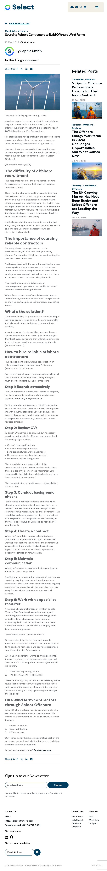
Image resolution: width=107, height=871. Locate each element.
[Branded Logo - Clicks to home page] (19, 7)
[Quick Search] (81, 7)
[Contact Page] (76, 7)
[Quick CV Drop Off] (72, 7)
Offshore (23, 30)
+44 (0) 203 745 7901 (28, 825)
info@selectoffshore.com (19, 820)
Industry (77, 124)
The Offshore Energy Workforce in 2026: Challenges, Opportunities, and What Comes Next (86, 144)
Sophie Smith (31, 51)
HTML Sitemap (56, 865)
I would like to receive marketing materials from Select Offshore (33, 795)
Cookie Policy (31, 865)
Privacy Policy (43, 865)
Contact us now (42, 750)
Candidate (11, 30)
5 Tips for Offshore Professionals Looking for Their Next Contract (87, 89)
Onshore (77, 128)
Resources (77, 816)
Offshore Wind (30, 60)
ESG (91, 816)
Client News (89, 185)
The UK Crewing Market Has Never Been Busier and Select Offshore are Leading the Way (86, 203)
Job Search (77, 820)
